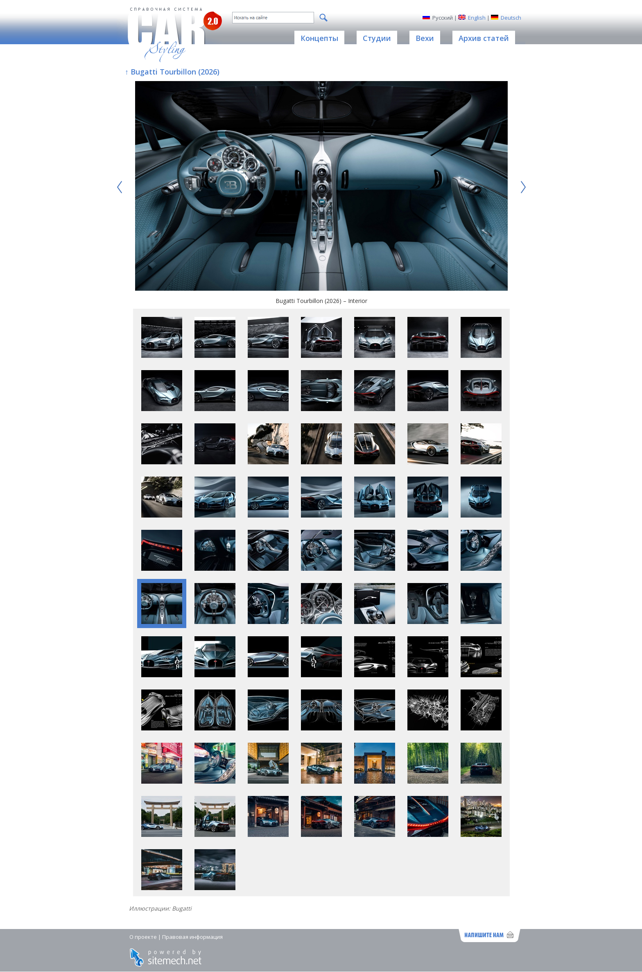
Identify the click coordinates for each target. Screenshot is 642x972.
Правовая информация (192, 936)
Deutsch (511, 17)
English (477, 17)
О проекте (143, 936)
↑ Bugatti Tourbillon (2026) (172, 72)
